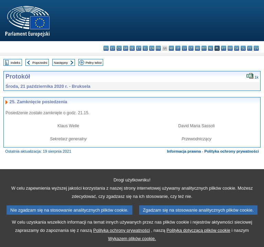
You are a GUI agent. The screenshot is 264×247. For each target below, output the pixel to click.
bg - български (106, 48)
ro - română (230, 48)
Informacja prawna (184, 151)
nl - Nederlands (210, 48)
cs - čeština (119, 48)
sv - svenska (256, 48)
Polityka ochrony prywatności (231, 151)
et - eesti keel (138, 48)
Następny (61, 62)
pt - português (223, 48)
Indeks (15, 62)
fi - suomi (249, 48)
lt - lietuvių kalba (191, 48)
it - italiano (177, 48)
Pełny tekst (94, 62)
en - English (151, 48)
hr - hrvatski (171, 48)
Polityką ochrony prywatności (121, 237)
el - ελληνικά (145, 48)
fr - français (158, 48)
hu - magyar (197, 48)
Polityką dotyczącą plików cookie (198, 237)
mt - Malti (204, 48)
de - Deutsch (132, 48)
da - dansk (125, 48)
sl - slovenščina (243, 48)
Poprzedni (39, 62)
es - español (112, 48)
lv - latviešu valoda (184, 48)
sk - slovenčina (236, 48)
